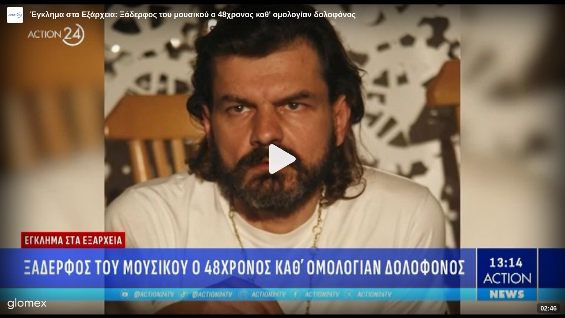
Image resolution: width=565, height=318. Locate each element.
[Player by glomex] (27, 304)
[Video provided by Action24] (15, 15)
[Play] (282, 159)
